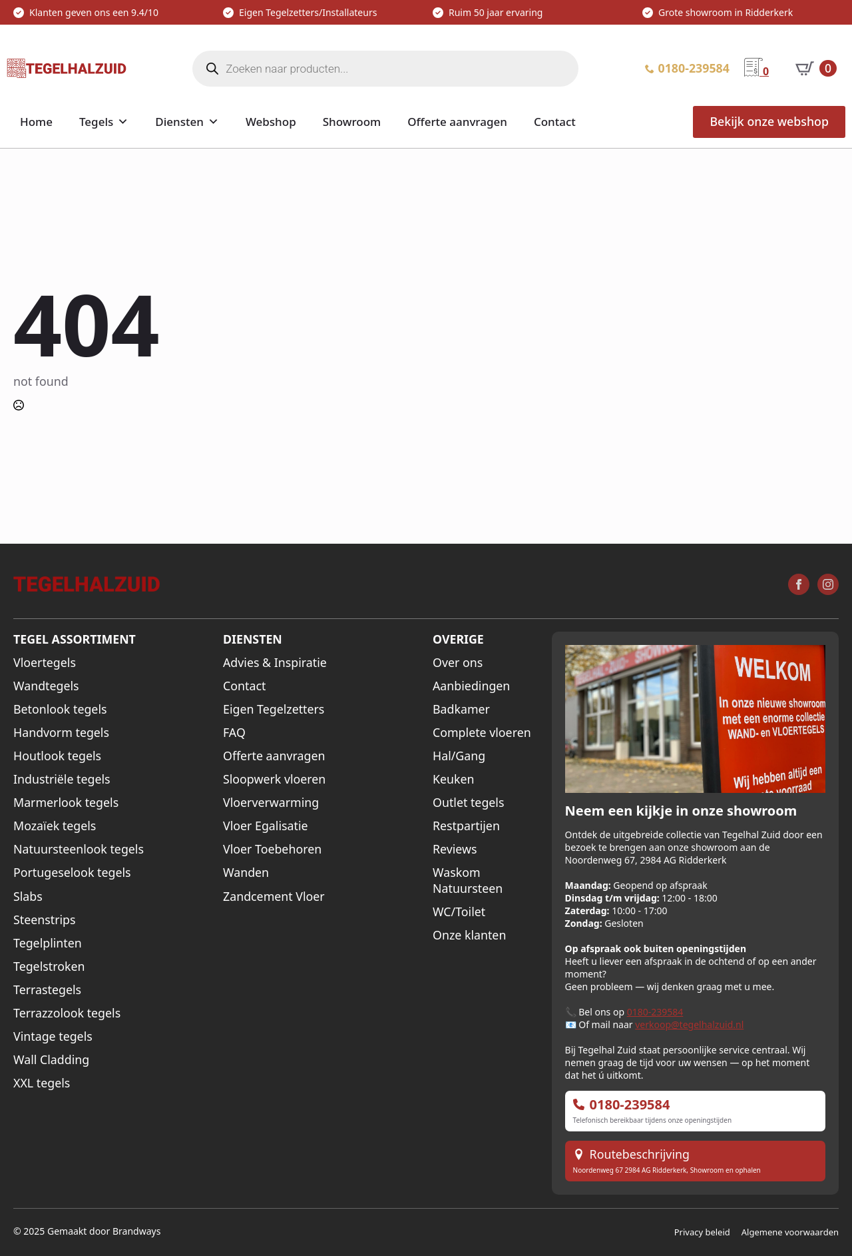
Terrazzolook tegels (66, 1013)
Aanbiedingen (471, 686)
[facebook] (798, 584)
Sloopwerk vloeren (274, 779)
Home (36, 121)
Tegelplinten (47, 943)
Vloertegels (44, 662)
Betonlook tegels (60, 709)
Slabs (28, 896)
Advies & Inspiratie (275, 662)
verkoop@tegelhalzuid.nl (689, 1024)
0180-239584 (655, 1011)
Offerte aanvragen (457, 121)
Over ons (458, 662)
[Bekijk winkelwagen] (816, 69)
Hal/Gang (459, 756)
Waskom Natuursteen (468, 880)
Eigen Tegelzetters (273, 709)
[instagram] (828, 584)
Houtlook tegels (57, 756)
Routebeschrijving (640, 1154)
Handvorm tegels (61, 732)
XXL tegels (41, 1083)
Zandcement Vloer (274, 896)
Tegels (96, 121)
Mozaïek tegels (54, 826)
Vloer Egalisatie (265, 826)
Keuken (454, 779)
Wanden (246, 872)
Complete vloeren (482, 732)
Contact (555, 121)
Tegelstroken (49, 966)
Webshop (271, 121)
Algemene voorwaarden (790, 1232)
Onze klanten (469, 935)
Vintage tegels (53, 1036)
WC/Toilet (459, 912)
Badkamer (461, 709)
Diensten (179, 121)
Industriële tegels (61, 779)
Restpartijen (466, 826)
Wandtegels (46, 686)
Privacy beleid (702, 1232)
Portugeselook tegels (72, 872)
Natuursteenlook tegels (78, 849)
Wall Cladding (51, 1059)
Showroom (352, 121)
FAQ (234, 732)
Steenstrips (44, 920)
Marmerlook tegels (65, 802)
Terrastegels (47, 989)
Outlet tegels (468, 802)
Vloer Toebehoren (272, 849)
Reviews (455, 849)
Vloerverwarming (271, 802)
